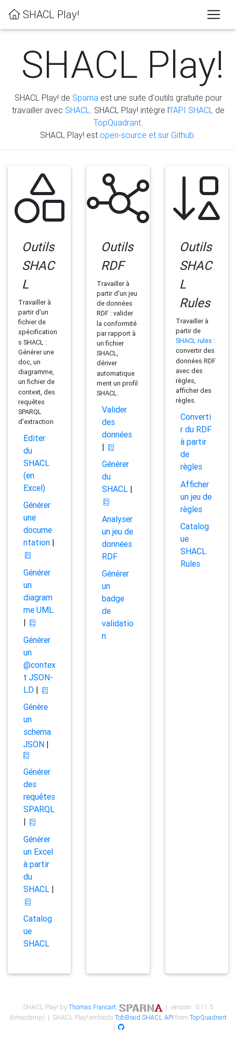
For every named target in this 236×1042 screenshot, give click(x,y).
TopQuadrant (117, 122)
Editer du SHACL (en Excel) (36, 463)
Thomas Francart (92, 1007)
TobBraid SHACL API (144, 1017)
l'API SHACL (192, 110)
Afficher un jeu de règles (196, 496)
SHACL (77, 110)
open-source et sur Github (147, 135)
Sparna (85, 97)
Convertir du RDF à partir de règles (196, 442)
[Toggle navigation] (214, 14)
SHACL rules (194, 340)
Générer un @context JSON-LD (39, 665)
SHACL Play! (43, 14)
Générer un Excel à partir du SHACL (38, 864)
